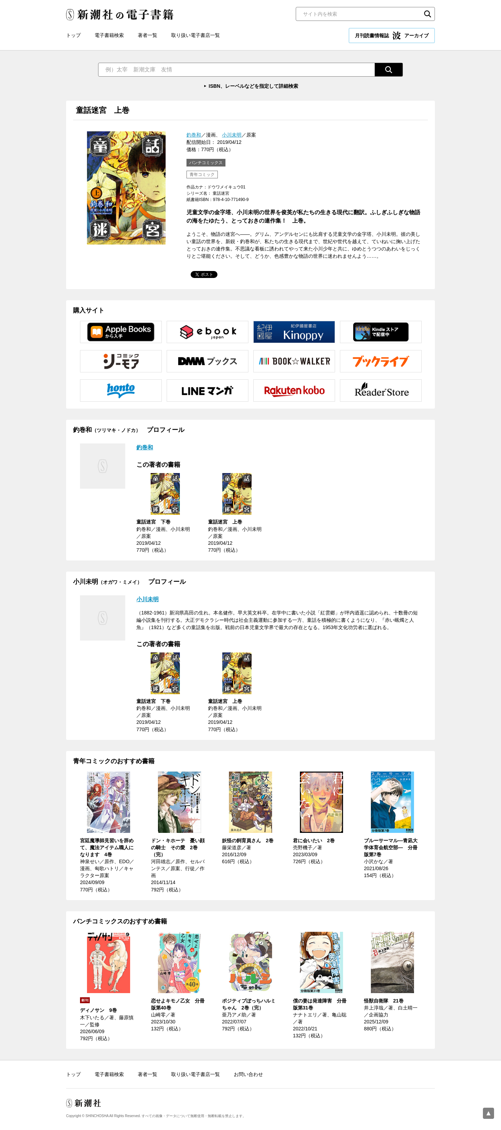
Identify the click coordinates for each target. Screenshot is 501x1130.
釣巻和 (193, 135)
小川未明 (231, 135)
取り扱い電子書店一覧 (195, 35)
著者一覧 (147, 35)
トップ (73, 35)
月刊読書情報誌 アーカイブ (392, 35)
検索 (428, 14)
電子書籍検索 (109, 35)
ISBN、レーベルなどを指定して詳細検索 (253, 86)
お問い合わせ (248, 1074)
